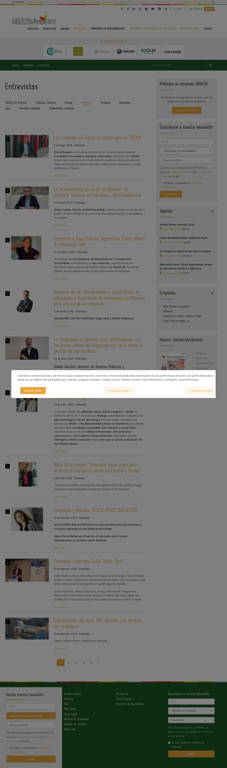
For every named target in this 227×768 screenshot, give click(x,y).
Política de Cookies (118, 390)
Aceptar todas (33, 390)
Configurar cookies (201, 390)
